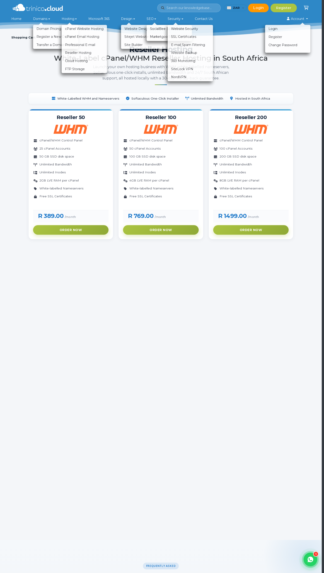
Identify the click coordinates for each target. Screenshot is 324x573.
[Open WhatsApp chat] (310, 559)
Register (283, 8)
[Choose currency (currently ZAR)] (235, 8)
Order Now (71, 230)
